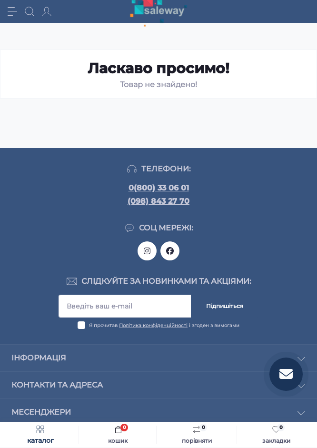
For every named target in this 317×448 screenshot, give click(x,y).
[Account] (46, 11)
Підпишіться (224, 305)
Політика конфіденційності (153, 325)
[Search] (29, 11)
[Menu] (12, 11)
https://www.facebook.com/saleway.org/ (170, 251)
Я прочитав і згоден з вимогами (164, 325)
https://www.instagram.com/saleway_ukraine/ (147, 251)
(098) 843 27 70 (158, 201)
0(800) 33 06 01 (159, 187)
